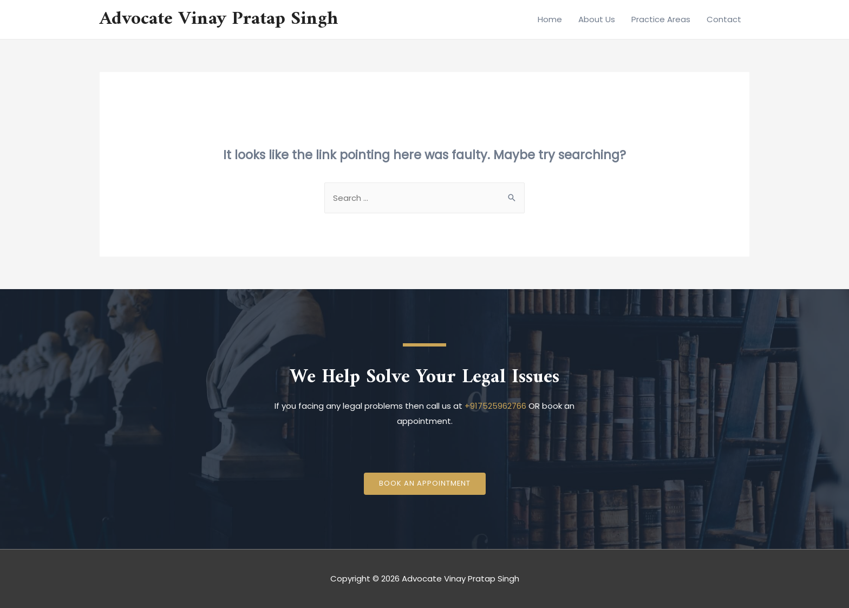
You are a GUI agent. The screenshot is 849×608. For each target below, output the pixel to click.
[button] (424, 484)
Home (550, 19)
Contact (724, 19)
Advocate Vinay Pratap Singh (219, 19)
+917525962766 (495, 405)
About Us (596, 19)
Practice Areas (660, 19)
